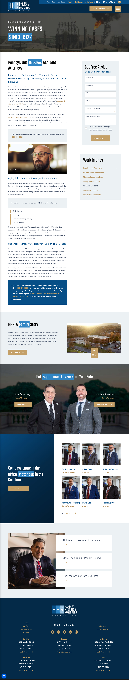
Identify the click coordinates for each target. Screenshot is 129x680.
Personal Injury (26, 629)
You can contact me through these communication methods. (100, 128)
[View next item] (76, 513)
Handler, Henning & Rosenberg (18, 117)
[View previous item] (63, 513)
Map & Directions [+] (26, 651)
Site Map (102, 626)
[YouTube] (64, 631)
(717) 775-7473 (26, 648)
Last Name (89, 85)
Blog (53, 2)
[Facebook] (52, 631)
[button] (3, 676)
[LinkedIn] (76, 631)
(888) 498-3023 (104, 2)
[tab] (117, 168)
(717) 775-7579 (26, 666)
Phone (88, 93)
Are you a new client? (93, 109)
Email (88, 101)
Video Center (61, 2)
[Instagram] (70, 631)
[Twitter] (58, 631)
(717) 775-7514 (103, 648)
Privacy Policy (102, 629)
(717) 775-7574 (64, 648)
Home (26, 622)
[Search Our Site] (119, 2)
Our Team (26, 626)
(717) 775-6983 (103, 666)
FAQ (48, 2)
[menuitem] (99, 168)
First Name (89, 77)
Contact (26, 632)
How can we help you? (93, 116)
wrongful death (19, 104)
